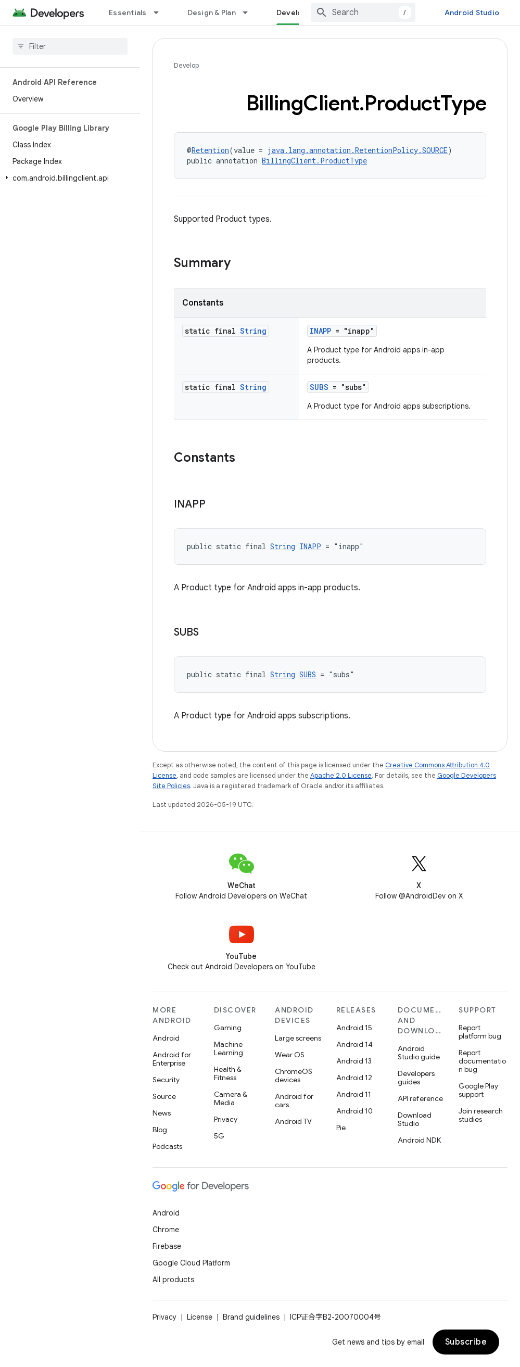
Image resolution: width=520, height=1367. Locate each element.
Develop (186, 65)
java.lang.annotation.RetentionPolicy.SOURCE (357, 150)
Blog (160, 1129)
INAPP (320, 331)
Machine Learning (228, 1048)
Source (164, 1096)
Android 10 (354, 1111)
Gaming (228, 1027)
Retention (210, 150)
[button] (68, 178)
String (253, 331)
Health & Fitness (228, 1073)
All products (173, 1279)
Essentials (128, 12)
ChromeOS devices (293, 1075)
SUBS (319, 387)
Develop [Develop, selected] (291, 12)
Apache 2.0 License (341, 775)
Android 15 (354, 1027)
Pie (341, 1127)
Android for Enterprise (172, 1059)
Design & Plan (211, 12)
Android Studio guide (419, 1052)
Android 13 (354, 1061)
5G (219, 1136)
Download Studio (415, 1119)
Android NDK (419, 1140)
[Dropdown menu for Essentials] (161, 12)
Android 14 (354, 1044)
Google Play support (478, 1090)
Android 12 (354, 1077)
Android (166, 1038)
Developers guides (416, 1077)
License (199, 1317)
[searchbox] (70, 46)
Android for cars (294, 1100)
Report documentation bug (482, 1061)
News (162, 1113)
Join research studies (481, 1115)
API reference (420, 1098)
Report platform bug (480, 1032)
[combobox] (363, 12)
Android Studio (472, 12)
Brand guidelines (251, 1317)
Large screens (298, 1038)
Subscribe (466, 1342)
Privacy (225, 1119)
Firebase (167, 1246)
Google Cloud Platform (191, 1263)
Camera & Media (230, 1098)
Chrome (166, 1229)
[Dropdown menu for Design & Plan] (250, 12)
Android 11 (353, 1094)
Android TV (293, 1121)
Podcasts (167, 1146)
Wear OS (290, 1054)
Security (166, 1079)
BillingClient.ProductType (314, 161)
